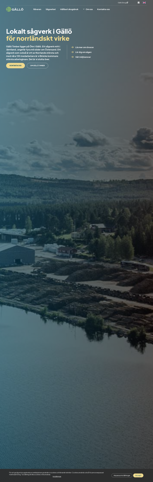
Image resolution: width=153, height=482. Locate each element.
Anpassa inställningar (122, 475)
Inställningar (57, 476)
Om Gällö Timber (19, 74)
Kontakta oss (18, 66)
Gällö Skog (123, 3)
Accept (138, 475)
